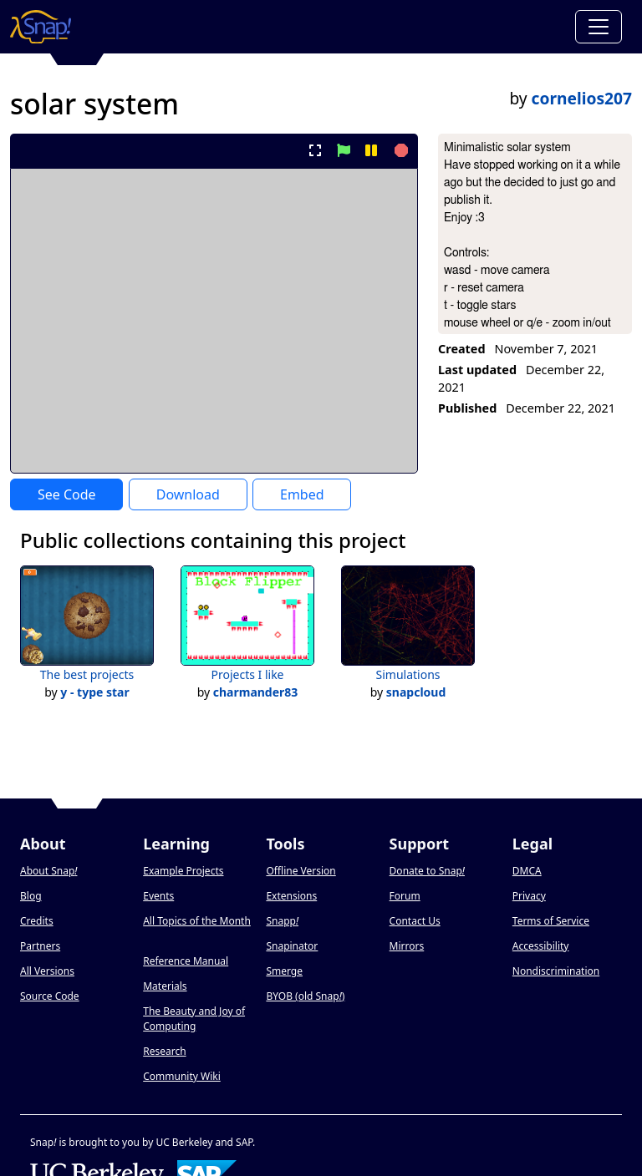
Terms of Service (550, 921)
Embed (302, 494)
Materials (164, 986)
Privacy (529, 896)
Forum (405, 896)
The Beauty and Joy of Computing (194, 1018)
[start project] (343, 150)
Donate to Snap (427, 871)
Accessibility (540, 946)
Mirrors (407, 946)
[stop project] (399, 150)
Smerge (284, 971)
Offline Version (300, 871)
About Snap (48, 871)
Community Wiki (182, 1076)
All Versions (47, 971)
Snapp (282, 921)
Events (158, 896)
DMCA (527, 871)
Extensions (291, 896)
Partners (40, 946)
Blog (31, 896)
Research (164, 1051)
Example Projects (183, 871)
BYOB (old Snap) (305, 996)
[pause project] (371, 150)
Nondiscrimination (555, 971)
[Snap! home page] (40, 27)
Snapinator (292, 946)
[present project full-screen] (315, 150)
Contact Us (415, 921)
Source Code (49, 996)
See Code (67, 494)
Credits (37, 921)
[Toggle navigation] (598, 26)
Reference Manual (185, 961)
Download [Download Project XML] (188, 494)
